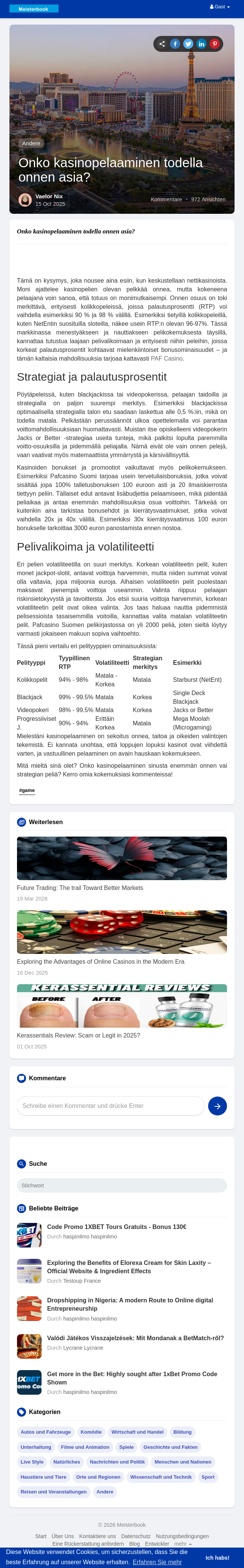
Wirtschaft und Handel (137, 1432)
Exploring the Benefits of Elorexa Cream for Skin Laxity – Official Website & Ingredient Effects (129, 1267)
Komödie (91, 1432)
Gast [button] (220, 6)
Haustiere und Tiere (43, 1477)
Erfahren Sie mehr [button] (157, 1562)
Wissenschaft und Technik (161, 1477)
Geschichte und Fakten (171, 1447)
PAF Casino (167, 358)
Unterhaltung (36, 1447)
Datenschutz (136, 1536)
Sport (208, 1477)
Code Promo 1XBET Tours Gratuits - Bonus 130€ (117, 1227)
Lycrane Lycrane (83, 1348)
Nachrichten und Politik (117, 1462)
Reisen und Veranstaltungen (54, 1492)
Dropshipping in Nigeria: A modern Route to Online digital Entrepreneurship (130, 1304)
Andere (31, 143)
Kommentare (166, 199)
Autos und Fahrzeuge (46, 1432)
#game (27, 790)
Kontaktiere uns (97, 1536)
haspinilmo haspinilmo (90, 1237)
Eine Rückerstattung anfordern (88, 1544)
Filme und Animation (85, 1447)
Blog (134, 1544)
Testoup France (82, 1281)
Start (40, 1536)
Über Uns (63, 1536)
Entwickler (157, 1544)
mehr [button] (183, 1543)
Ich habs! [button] (217, 1558)
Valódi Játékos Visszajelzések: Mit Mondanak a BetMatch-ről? (135, 1338)
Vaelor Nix (49, 196)
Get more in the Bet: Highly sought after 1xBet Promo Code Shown (132, 1378)
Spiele (126, 1447)
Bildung (182, 1432)
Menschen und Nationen (182, 1462)
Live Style (32, 1462)
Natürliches (66, 1462)
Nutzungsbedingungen (182, 1536)
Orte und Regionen (98, 1477)
